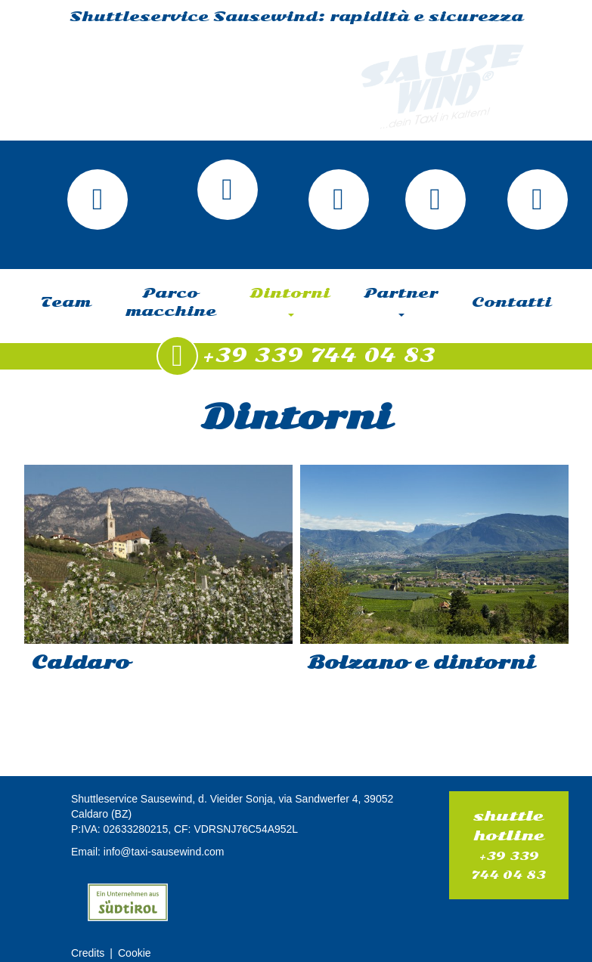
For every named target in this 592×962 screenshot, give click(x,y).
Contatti (511, 302)
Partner (401, 301)
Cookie (134, 953)
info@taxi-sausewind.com (164, 852)
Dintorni (290, 301)
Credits (87, 953)
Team (66, 302)
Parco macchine (170, 302)
